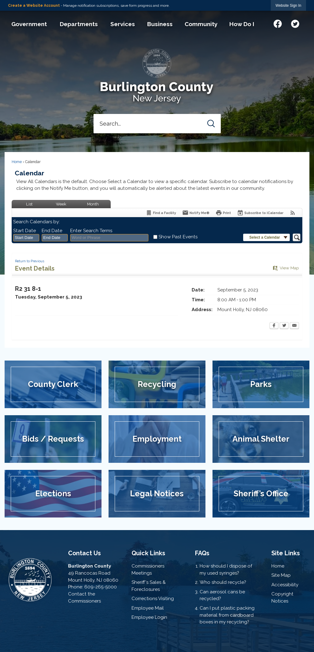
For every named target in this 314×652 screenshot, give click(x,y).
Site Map (281, 575)
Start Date (24, 230)
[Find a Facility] (161, 212)
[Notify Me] (195, 212)
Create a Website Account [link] (34, 5)
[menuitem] (29, 24)
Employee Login (149, 617)
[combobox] (26, 237)
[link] (288, 5)
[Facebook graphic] (278, 23)
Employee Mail (148, 608)
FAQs (202, 553)
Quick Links (148, 553)
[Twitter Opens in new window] (284, 326)
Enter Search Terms (91, 230)
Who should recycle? (223, 582)
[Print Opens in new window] (223, 212)
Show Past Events (178, 237)
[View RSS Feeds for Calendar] (292, 212)
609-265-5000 (100, 587)
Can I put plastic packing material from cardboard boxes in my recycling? (227, 615)
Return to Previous (29, 261)
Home (17, 162)
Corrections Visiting (153, 598)
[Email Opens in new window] (294, 326)
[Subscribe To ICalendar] (260, 212)
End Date (52, 230)
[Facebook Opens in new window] (274, 326)
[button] (211, 123)
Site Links (285, 553)
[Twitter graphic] (295, 23)
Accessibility (284, 585)
